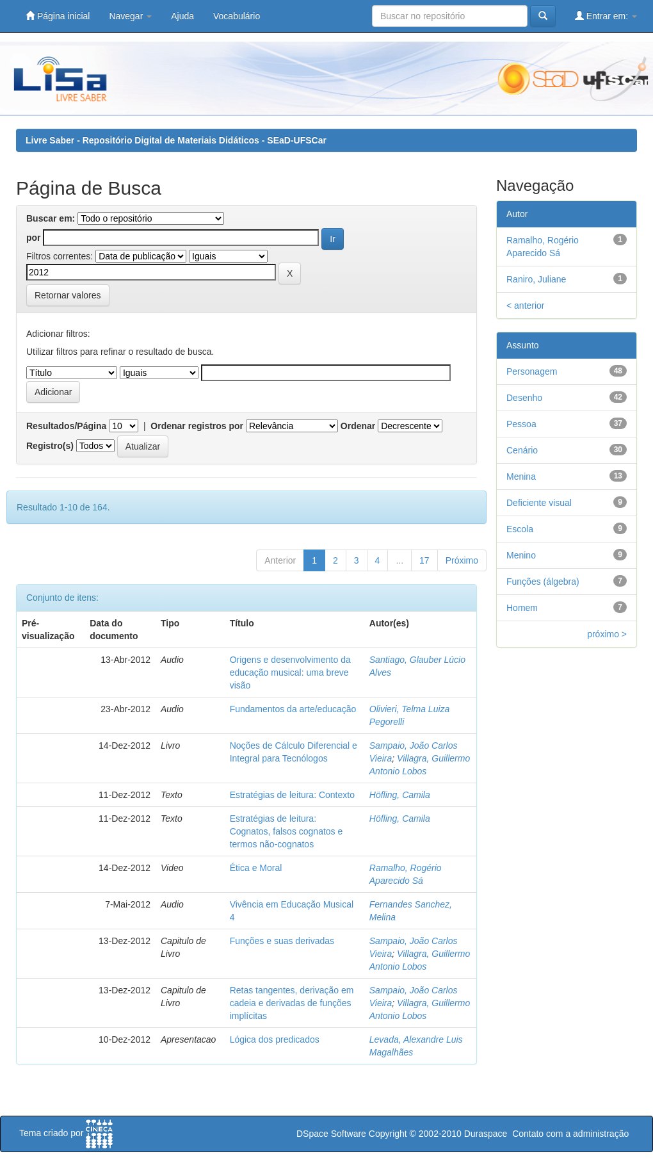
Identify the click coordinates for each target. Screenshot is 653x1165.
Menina (521, 476)
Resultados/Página (66, 426)
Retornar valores (68, 295)
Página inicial (58, 15)
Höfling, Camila (399, 795)
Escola (519, 529)
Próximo (462, 560)
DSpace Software (331, 1133)
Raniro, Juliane (536, 279)
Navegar (130, 16)
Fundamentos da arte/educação (293, 709)
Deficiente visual (539, 503)
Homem (522, 608)
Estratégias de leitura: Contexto (292, 795)
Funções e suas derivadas (282, 941)
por (33, 237)
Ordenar (358, 426)
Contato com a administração (570, 1133)
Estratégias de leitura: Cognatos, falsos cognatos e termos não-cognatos (286, 831)
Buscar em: (50, 218)
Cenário (522, 450)
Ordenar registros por (196, 426)
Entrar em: (606, 15)
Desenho (524, 398)
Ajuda (182, 16)
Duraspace (486, 1133)
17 (424, 560)
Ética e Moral (256, 868)
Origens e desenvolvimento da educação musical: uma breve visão (290, 672)
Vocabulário (236, 16)
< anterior (525, 305)
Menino (521, 555)
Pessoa (521, 424)
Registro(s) (50, 446)
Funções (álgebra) (542, 581)
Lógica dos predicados (274, 1039)
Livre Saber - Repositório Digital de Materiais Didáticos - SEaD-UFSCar (176, 140)
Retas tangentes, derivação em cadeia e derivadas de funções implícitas (292, 1003)
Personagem (531, 371)
